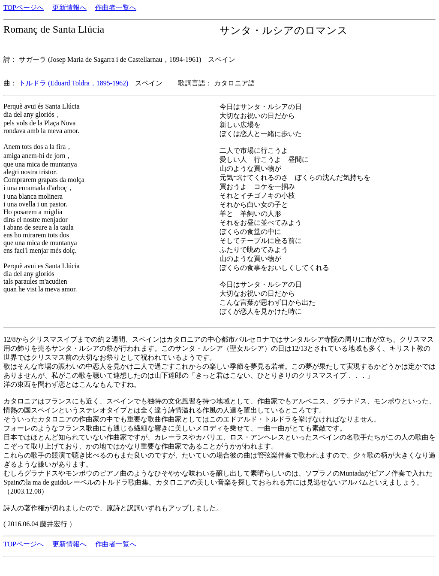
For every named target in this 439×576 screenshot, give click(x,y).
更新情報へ (69, 7)
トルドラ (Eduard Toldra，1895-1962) (73, 83)
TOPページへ (23, 7)
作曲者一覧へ (115, 7)
